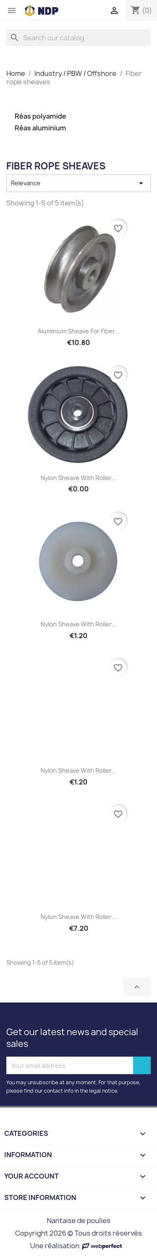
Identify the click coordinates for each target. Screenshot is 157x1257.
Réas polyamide (40, 116)
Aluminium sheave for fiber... (79, 331)
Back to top (137, 987)
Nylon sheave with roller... (78, 478)
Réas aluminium (40, 128)
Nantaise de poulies (79, 1220)
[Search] (78, 37)
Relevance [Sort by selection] (78, 183)
